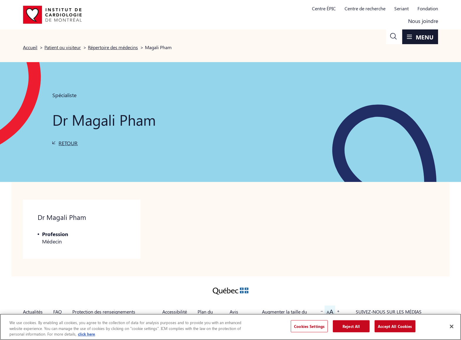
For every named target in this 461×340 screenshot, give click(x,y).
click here (86, 333)
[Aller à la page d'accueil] (52, 15)
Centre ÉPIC (324, 8)
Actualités (33, 312)
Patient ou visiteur (62, 47)
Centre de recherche (365, 8)
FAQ (57, 312)
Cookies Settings (309, 326)
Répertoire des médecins (113, 47)
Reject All (351, 326)
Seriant (401, 8)
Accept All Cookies (395, 326)
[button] (393, 36)
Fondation (427, 8)
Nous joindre (423, 20)
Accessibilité (174, 312)
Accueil (30, 47)
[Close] (451, 326)
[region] (230, 327)
